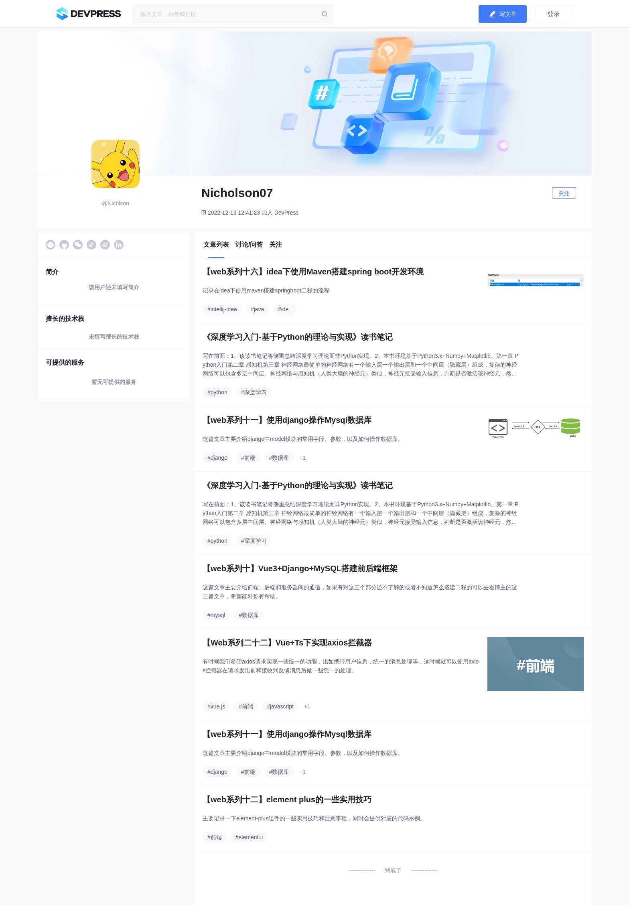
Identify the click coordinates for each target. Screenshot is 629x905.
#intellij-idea (222, 309)
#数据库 (279, 458)
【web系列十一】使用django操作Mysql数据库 (287, 420)
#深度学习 (254, 392)
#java (257, 309)
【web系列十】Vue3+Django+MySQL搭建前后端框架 (300, 568)
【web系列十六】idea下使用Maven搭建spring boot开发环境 (313, 271)
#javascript (280, 706)
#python (217, 392)
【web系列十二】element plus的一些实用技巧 (287, 799)
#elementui (249, 837)
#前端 (248, 458)
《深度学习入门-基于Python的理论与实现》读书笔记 (298, 337)
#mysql (216, 615)
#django (217, 458)
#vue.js (216, 706)
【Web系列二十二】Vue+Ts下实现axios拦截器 (287, 642)
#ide (283, 309)
